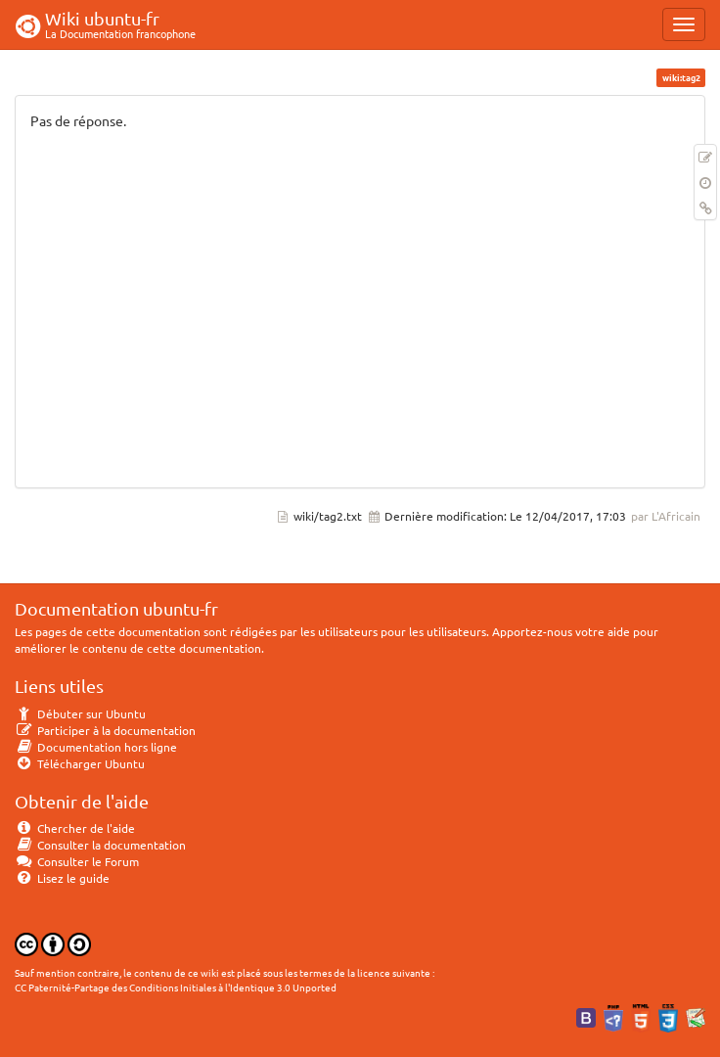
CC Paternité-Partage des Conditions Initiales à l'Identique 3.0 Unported (176, 987)
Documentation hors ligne (96, 747)
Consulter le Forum (77, 861)
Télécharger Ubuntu (80, 763)
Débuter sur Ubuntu (80, 713)
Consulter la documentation (100, 844)
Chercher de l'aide (75, 828)
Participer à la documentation (105, 730)
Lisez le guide (62, 878)
